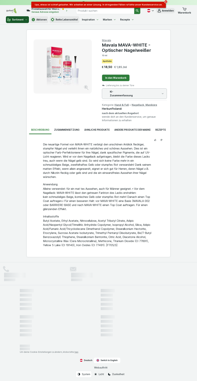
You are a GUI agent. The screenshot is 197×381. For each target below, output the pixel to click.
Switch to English (107, 360)
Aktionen (39, 19)
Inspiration (90, 19)
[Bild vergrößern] (86, 88)
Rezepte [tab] (160, 129)
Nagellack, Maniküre (144, 104)
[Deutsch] (150, 10)
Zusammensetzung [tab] (67, 129)
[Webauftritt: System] (84, 374)
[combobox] (105, 10)
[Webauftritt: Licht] (98, 374)
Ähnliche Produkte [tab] (97, 129)
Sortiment (17, 19)
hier (76, 352)
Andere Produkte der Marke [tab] (132, 129)
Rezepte (127, 19)
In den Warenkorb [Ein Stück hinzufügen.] (115, 77)
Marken (109, 19)
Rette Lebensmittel (64, 19)
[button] (165, 10)
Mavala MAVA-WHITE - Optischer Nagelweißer (126, 47)
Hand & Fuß (122, 104)
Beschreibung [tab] (40, 129)
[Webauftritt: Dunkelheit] (116, 374)
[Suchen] (137, 10)
